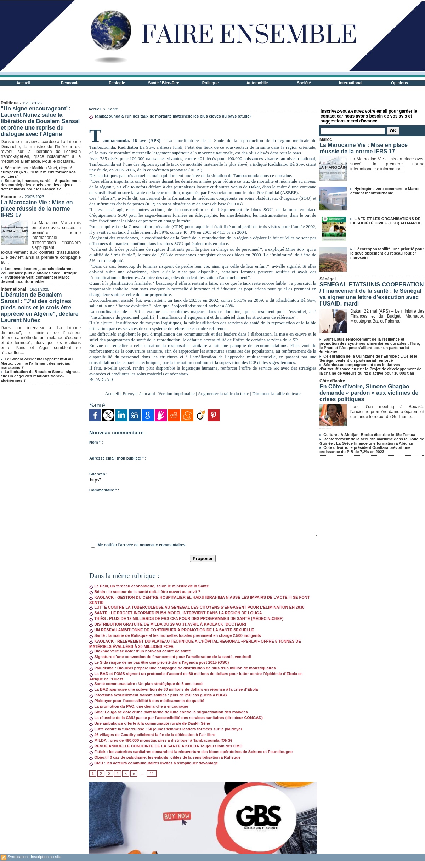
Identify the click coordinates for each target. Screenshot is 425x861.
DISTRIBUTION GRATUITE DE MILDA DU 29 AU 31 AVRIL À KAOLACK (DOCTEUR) (167, 624)
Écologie (117, 83)
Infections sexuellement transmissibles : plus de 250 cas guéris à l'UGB (158, 695)
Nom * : (96, 442)
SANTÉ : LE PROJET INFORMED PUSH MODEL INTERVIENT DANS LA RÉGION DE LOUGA (175, 613)
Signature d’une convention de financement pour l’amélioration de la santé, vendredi (170, 657)
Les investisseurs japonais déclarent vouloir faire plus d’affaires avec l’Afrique (39, 271)
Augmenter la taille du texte (223, 393)
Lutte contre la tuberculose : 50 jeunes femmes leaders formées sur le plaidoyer (165, 729)
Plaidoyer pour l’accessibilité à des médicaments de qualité (146, 701)
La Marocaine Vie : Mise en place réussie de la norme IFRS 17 (37, 208)
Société (304, 83)
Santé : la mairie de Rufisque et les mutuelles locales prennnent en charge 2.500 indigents (175, 635)
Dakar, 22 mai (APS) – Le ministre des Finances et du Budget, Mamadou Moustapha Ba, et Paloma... (387, 316)
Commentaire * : (104, 490)
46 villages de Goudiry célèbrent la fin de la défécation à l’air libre (152, 734)
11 (151, 773)
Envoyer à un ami (139, 393)
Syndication (17, 857)
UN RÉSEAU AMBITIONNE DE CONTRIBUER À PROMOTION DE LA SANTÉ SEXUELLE (171, 630)
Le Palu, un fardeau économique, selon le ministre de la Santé (149, 586)
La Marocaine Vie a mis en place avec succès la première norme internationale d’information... (387, 163)
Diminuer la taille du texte (276, 393)
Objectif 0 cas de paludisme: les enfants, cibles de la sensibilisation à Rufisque (164, 757)
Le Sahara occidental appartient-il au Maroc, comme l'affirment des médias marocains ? (37, 363)
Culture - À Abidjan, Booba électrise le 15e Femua (369, 435)
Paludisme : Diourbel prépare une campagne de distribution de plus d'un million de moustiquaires (182, 668)
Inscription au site (46, 857)
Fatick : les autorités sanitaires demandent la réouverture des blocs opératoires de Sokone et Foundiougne (191, 751)
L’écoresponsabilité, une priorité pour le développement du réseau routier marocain (387, 253)
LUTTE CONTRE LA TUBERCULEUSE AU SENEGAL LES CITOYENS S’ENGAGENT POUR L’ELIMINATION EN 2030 (196, 607)
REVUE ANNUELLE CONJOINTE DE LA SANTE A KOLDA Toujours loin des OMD (165, 746)
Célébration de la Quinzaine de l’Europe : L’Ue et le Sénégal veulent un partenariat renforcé (368, 358)
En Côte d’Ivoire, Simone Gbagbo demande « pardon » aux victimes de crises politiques (368, 392)
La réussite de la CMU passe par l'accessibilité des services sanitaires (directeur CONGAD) (176, 717)
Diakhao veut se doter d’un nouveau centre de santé (140, 651)
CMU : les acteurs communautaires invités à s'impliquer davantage (153, 763)
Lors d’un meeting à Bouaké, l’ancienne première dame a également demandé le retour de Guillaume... (387, 411)
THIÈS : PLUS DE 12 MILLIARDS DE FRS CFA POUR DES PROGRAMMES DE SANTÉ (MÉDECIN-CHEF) (186, 618)
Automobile (257, 83)
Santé (113, 109)
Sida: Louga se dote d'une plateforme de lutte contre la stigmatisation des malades (168, 712)
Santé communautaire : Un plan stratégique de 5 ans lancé (146, 684)
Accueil (23, 83)
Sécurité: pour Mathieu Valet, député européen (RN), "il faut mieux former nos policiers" (38, 172)
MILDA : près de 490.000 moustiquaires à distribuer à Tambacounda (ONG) (160, 740)
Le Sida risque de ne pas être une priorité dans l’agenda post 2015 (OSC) (159, 662)
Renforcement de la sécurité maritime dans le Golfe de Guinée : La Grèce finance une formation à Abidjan (371, 441)
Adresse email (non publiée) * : (117, 458)
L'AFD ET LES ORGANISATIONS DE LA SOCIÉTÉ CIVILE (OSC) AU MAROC (385, 221)
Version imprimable (176, 393)
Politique (210, 83)
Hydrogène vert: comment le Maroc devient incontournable (35, 279)
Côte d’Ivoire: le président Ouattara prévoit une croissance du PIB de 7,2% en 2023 (364, 449)
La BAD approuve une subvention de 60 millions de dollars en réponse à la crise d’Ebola (173, 689)
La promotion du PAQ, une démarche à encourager (138, 706)
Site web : (98, 474)
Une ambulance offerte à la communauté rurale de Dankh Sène (149, 723)
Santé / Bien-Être (163, 83)
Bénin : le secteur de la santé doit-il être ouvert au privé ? (144, 591)
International (350, 83)
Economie (70, 83)
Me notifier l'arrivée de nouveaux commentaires (141, 545)
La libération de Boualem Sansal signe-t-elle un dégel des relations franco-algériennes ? (40, 376)
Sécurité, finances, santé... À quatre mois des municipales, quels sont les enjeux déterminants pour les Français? (41, 184)
